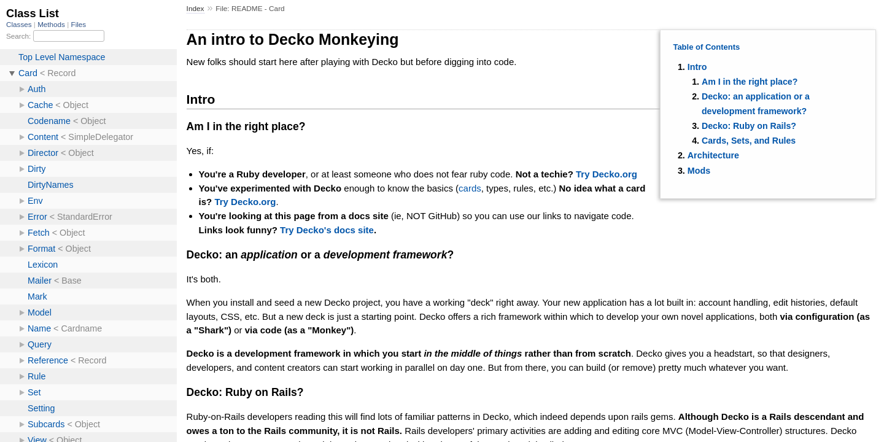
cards (470, 188)
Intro (697, 67)
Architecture (713, 155)
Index (195, 8)
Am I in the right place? (749, 82)
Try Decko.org (606, 174)
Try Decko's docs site (327, 230)
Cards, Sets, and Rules (749, 140)
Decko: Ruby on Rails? (749, 126)
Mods (699, 171)
